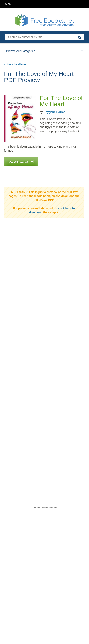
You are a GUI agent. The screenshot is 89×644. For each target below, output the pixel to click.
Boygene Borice (54, 112)
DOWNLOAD (21, 161)
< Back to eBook (15, 64)
